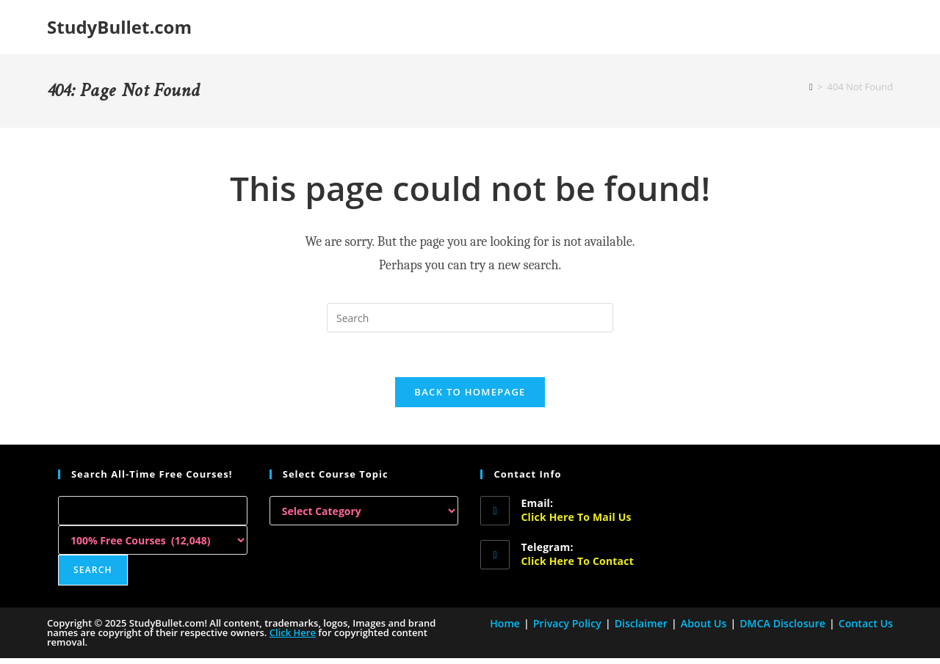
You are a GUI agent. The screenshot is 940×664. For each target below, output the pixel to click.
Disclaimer (641, 623)
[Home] (811, 86)
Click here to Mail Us (576, 517)
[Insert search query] (470, 317)
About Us (704, 623)
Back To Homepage (469, 391)
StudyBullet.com (119, 27)
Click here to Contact (577, 561)
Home (505, 623)
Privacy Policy (567, 623)
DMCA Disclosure (782, 623)
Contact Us (866, 623)
